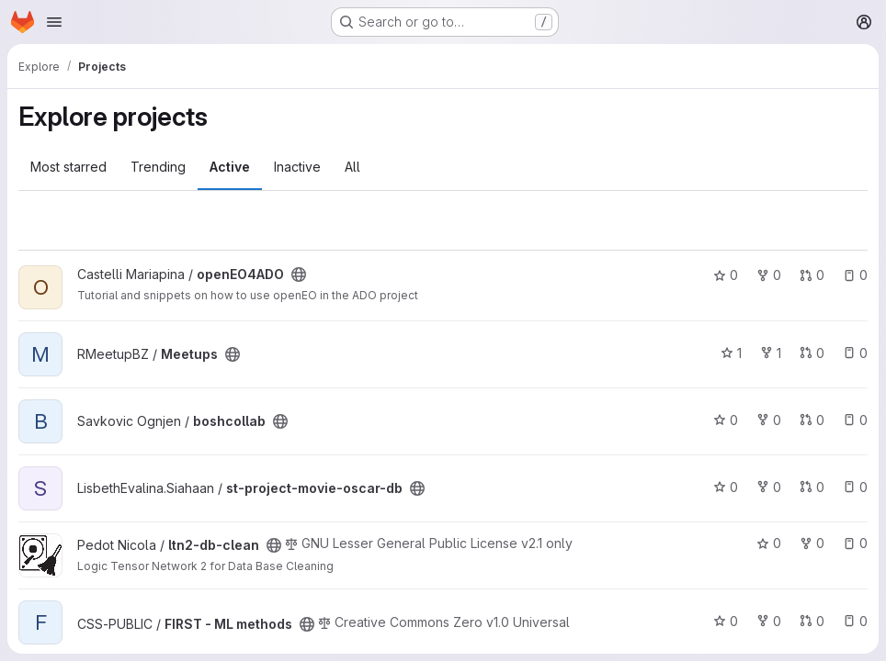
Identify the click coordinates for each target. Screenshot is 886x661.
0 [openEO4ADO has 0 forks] (768, 275)
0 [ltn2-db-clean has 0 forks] (812, 543)
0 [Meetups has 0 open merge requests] (812, 353)
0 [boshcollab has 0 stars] (725, 420)
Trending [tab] (158, 166)
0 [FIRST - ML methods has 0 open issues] (855, 621)
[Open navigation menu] (54, 22)
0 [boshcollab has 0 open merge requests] (812, 420)
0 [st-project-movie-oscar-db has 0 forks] (768, 487)
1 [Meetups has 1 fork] (770, 353)
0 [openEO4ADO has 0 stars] (725, 275)
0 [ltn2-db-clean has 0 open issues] (855, 543)
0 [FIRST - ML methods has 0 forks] (768, 621)
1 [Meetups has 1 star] (731, 353)
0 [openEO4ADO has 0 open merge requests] (812, 275)
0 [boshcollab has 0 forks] (768, 420)
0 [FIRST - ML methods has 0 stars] (725, 621)
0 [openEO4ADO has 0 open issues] (855, 275)
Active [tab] (230, 166)
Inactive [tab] (297, 166)
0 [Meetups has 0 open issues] (855, 353)
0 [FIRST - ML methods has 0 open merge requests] (812, 621)
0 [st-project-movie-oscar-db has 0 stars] (725, 487)
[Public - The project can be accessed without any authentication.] (298, 274)
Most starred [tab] (68, 166)
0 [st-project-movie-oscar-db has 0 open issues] (855, 487)
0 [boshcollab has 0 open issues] (855, 420)
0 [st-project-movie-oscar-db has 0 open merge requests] (812, 487)
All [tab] (352, 166)
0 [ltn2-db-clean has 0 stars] (768, 543)
